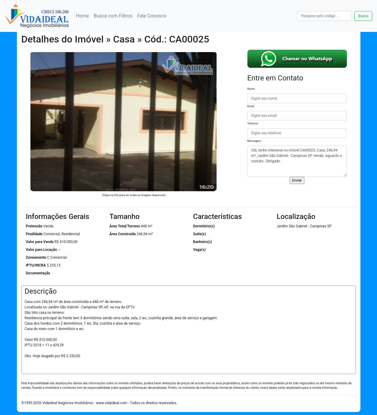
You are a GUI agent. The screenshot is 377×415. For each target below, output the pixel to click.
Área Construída (122, 234)
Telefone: (253, 123)
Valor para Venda (40, 242)
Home (82, 16)
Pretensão (34, 226)
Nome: (251, 88)
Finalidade (34, 234)
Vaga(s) (199, 250)
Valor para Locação (41, 250)
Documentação (38, 273)
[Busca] (324, 16)
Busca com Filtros (113, 16)
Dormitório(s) (204, 226)
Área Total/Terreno (124, 226)
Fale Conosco (151, 16)
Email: (251, 106)
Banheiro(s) (202, 242)
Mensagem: (254, 140)
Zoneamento (36, 257)
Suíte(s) (199, 234)
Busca (363, 16)
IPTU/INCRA (36, 265)
